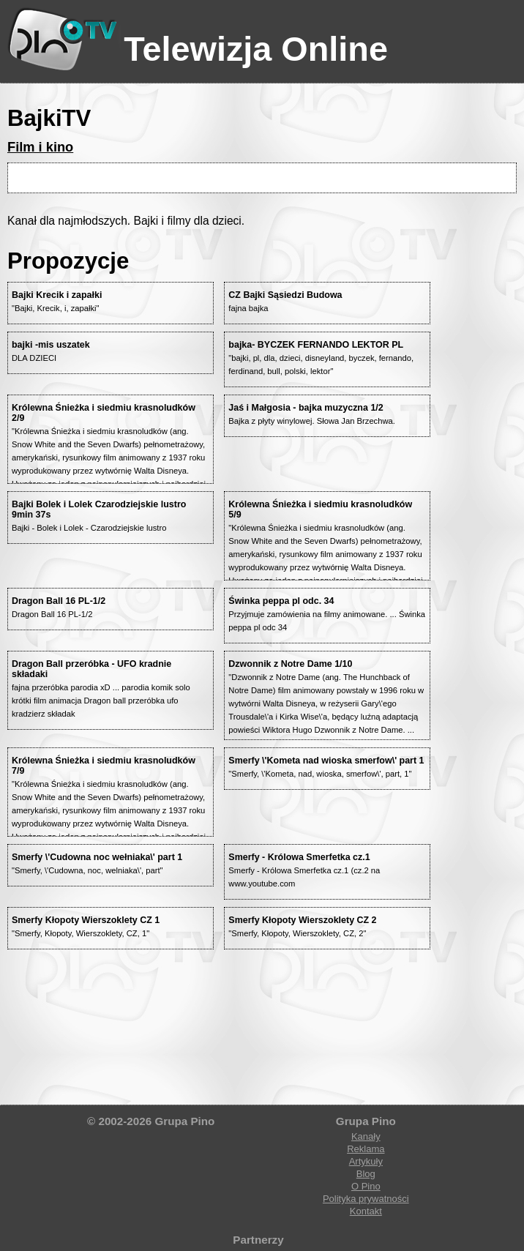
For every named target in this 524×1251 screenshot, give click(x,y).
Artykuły (366, 1161)
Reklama (365, 1148)
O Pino (366, 1186)
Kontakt (366, 1211)
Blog (365, 1173)
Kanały (366, 1136)
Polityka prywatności (366, 1198)
